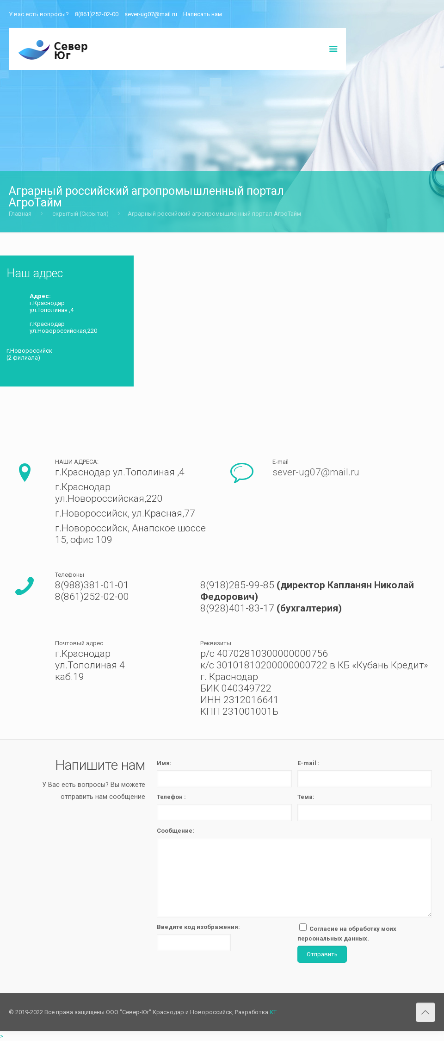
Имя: (164, 763)
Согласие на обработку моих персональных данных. (346, 932)
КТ (273, 1012)
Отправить (322, 954)
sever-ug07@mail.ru (150, 14)
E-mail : (308, 763)
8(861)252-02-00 (96, 14)
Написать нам (202, 14)
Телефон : (171, 796)
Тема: (305, 796)
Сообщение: (175, 830)
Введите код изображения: (198, 926)
